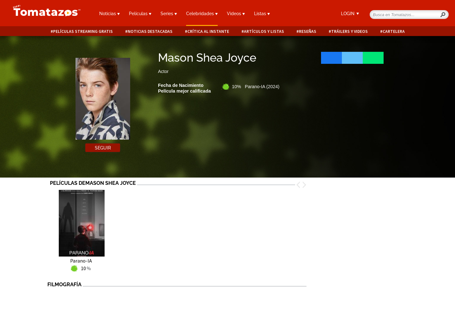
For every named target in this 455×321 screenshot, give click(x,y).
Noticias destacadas (150, 31)
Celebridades (202, 13)
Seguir (103, 147)
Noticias (109, 13)
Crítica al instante (208, 31)
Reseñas (307, 31)
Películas (140, 13)
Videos (236, 13)
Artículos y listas (264, 31)
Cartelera (394, 31)
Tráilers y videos (349, 31)
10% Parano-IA (255, 86)
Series (169, 13)
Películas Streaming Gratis (83, 31)
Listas (262, 13)
